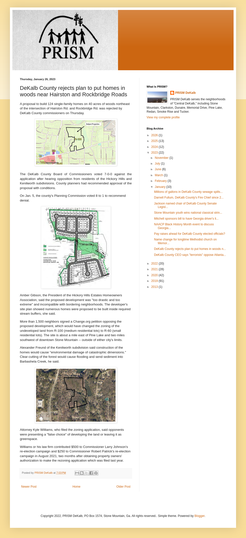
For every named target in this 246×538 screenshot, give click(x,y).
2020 (155, 275)
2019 (155, 281)
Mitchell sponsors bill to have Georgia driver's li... (186, 218)
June (158, 169)
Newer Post (29, 486)
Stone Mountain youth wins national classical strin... (188, 212)
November (162, 158)
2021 (155, 269)
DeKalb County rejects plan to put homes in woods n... (190, 249)
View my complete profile (163, 117)
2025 (155, 141)
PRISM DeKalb (185, 93)
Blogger (199, 516)
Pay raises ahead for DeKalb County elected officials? (189, 233)
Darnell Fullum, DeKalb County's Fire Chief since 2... (189, 197)
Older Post (123, 486)
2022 (155, 263)
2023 (155, 152)
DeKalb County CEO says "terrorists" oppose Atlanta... (190, 255)
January (160, 187)
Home (77, 486)
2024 (155, 147)
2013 (155, 287)
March (159, 175)
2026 (155, 135)
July (158, 163)
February (161, 181)
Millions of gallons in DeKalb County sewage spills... (188, 192)
